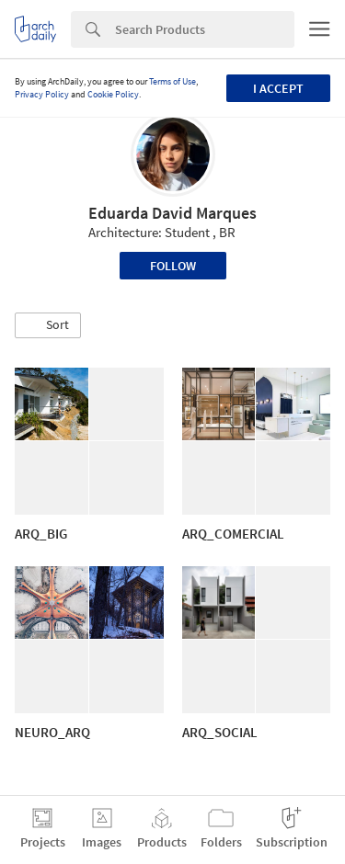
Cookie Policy (113, 94)
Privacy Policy (42, 94)
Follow (173, 265)
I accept (278, 88)
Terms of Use (172, 81)
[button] (48, 325)
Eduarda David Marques (172, 212)
